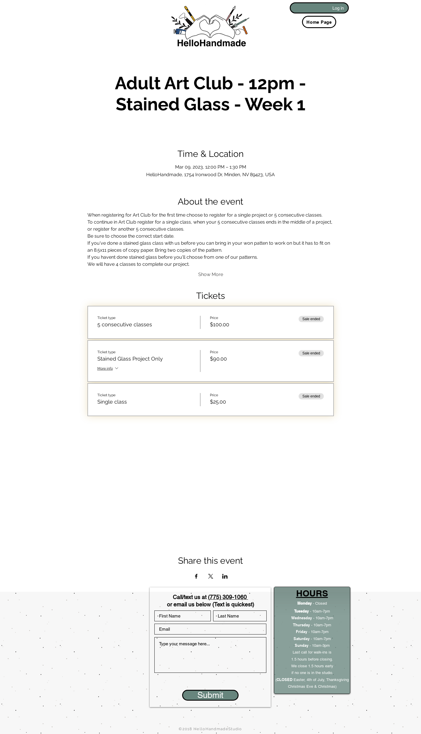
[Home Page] (319, 22)
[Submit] (210, 695)
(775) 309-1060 (228, 597)
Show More (210, 274)
